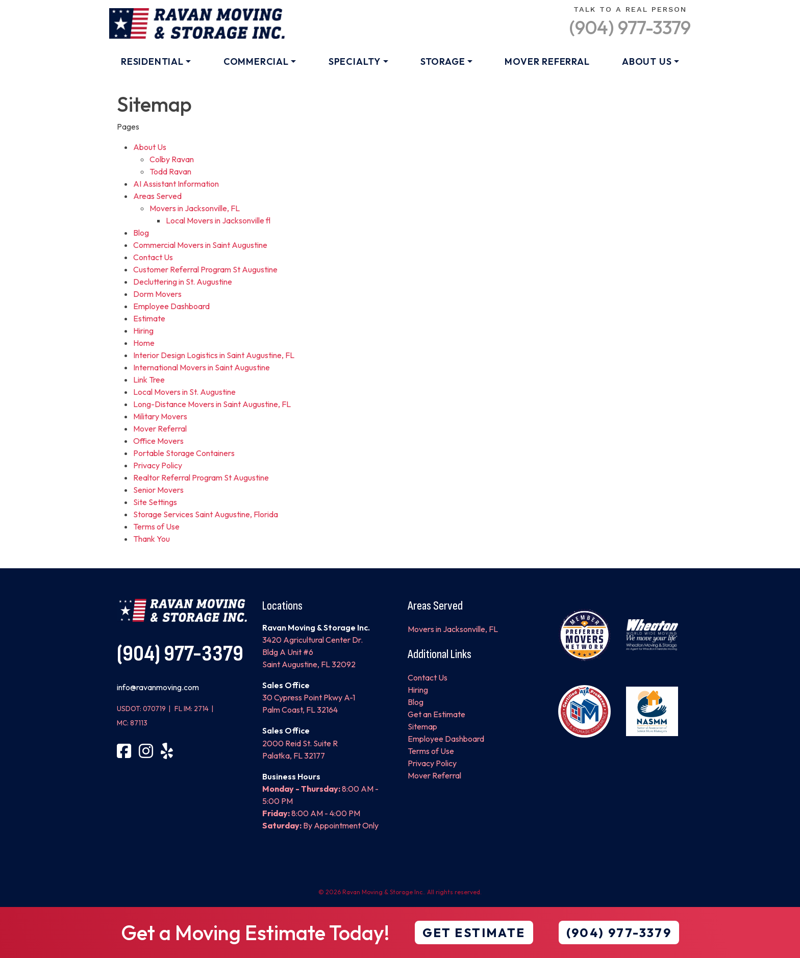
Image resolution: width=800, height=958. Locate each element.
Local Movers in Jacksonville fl (218, 220)
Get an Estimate (436, 714)
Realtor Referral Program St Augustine (201, 477)
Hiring (143, 330)
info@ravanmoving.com (158, 687)
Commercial (256, 61)
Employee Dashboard (171, 306)
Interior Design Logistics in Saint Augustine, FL (213, 355)
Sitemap (422, 726)
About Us (646, 61)
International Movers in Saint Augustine (201, 367)
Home (144, 343)
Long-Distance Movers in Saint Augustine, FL (212, 404)
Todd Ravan (170, 171)
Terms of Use (156, 526)
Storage (442, 61)
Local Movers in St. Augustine (184, 392)
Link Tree (149, 379)
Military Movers (160, 416)
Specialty (355, 61)
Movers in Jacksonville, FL (194, 208)
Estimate (149, 318)
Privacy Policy (157, 465)
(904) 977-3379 (630, 27)
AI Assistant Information (176, 184)
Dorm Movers (157, 294)
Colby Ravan (171, 159)
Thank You (151, 539)
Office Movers (158, 441)
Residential (152, 61)
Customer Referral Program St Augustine (205, 269)
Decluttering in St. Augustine (182, 281)
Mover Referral (547, 61)
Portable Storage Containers (184, 453)
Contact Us (153, 257)
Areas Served (157, 196)
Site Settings (155, 502)
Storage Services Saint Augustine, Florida (205, 514)
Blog (141, 233)
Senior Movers (158, 490)
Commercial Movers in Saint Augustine (200, 245)
